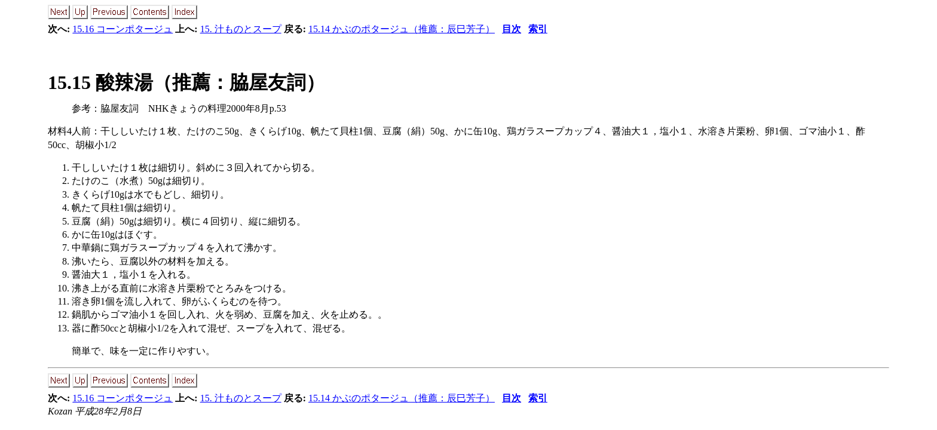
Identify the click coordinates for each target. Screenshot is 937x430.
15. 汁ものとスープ (240, 29)
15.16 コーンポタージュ (122, 29)
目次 (511, 29)
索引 (537, 29)
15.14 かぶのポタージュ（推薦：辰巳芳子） (401, 29)
